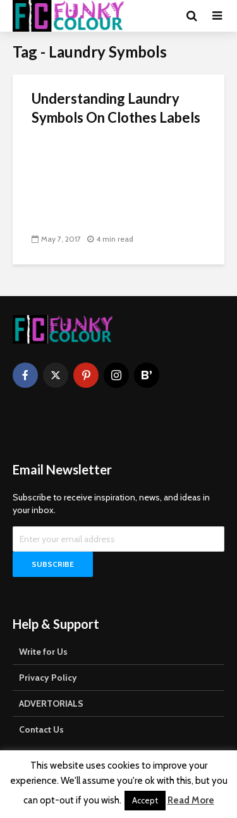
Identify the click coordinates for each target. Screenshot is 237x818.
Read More (190, 800)
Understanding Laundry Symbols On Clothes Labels (116, 108)
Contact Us (41, 729)
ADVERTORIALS (51, 703)
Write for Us (43, 651)
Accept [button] (145, 800)
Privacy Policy (48, 677)
